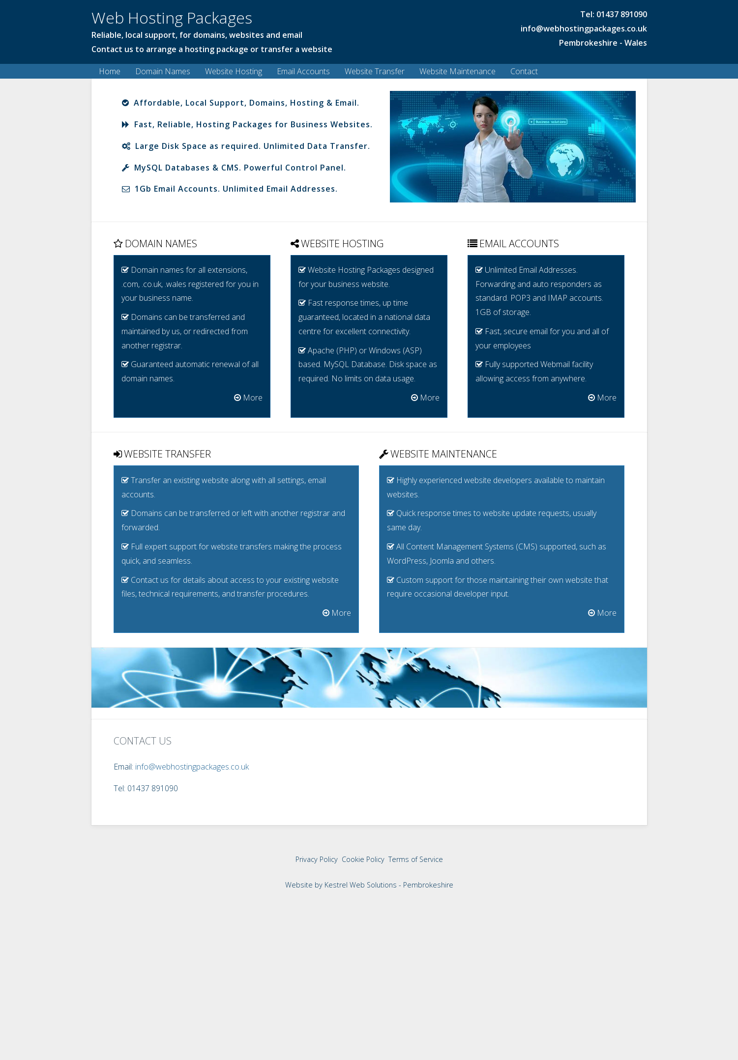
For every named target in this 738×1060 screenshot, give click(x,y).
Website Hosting (233, 71)
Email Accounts (303, 71)
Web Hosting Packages (171, 17)
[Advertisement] (369, 989)
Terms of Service (415, 858)
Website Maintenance (457, 71)
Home (109, 71)
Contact (524, 71)
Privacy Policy (316, 858)
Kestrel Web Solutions (361, 884)
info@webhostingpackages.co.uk (584, 28)
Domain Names (162, 71)
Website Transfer (375, 71)
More (248, 397)
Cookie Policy (363, 858)
